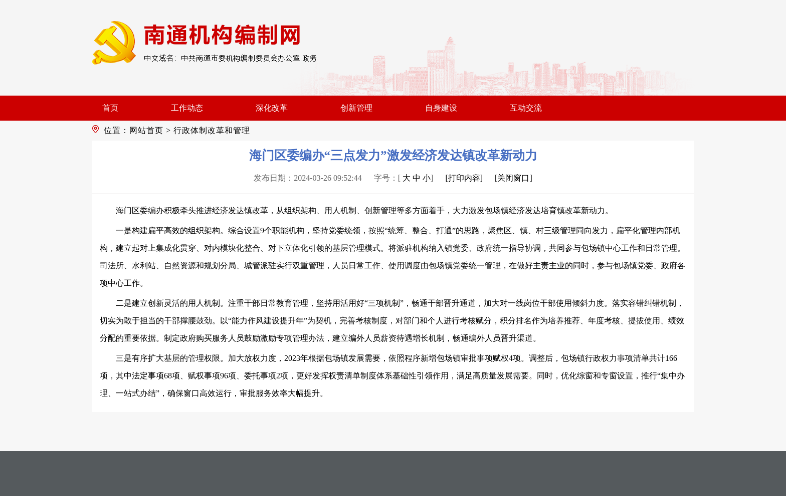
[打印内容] (464, 178)
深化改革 (272, 108)
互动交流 (526, 108)
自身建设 (441, 108)
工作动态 (187, 108)
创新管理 (356, 108)
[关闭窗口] (513, 178)
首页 (110, 108)
